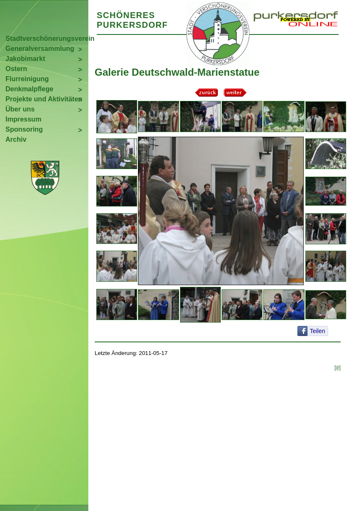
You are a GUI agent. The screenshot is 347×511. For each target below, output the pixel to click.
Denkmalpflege (29, 89)
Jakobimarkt (25, 58)
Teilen (317, 331)
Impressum (23, 119)
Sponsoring (24, 129)
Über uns (19, 109)
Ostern (16, 68)
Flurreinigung (27, 78)
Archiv (15, 139)
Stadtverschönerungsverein (46, 38)
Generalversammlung (39, 48)
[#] (337, 367)
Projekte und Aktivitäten (43, 99)
